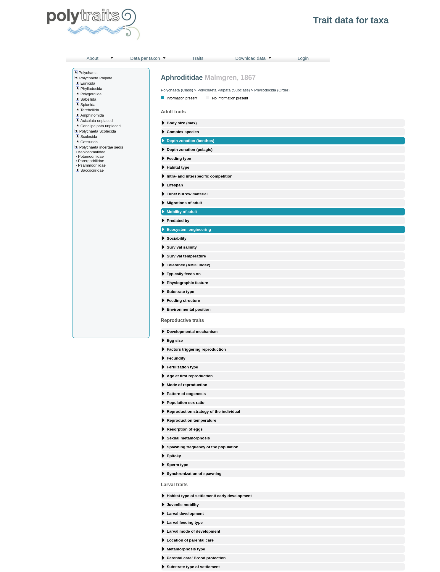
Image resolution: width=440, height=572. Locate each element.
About (101, 58)
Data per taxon (149, 58)
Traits (198, 58)
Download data (254, 58)
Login (303, 58)
